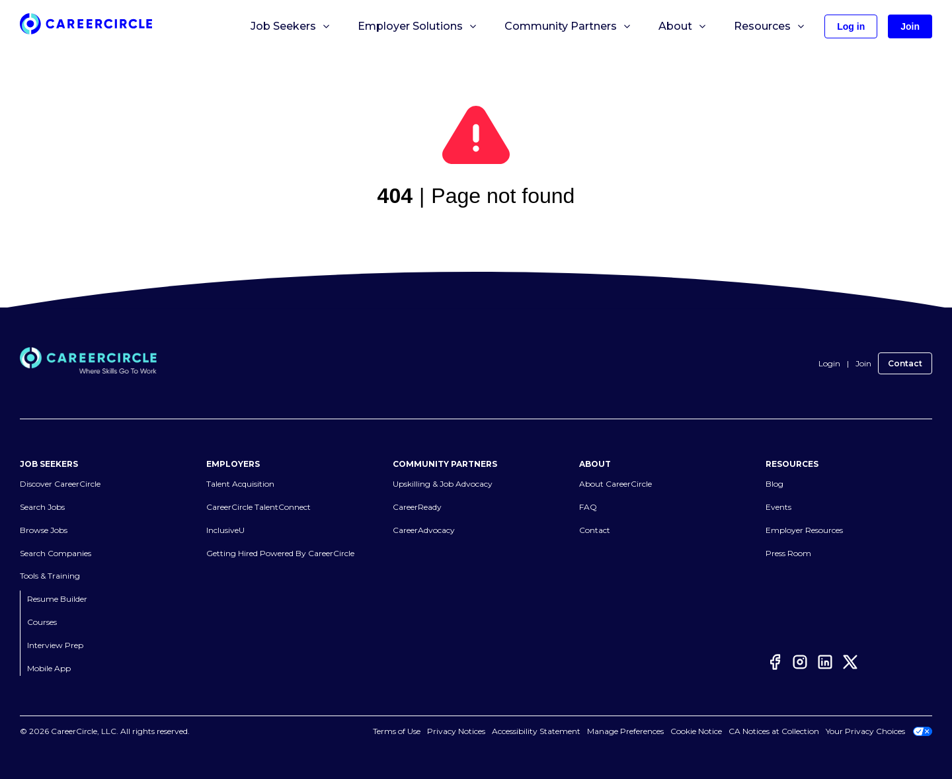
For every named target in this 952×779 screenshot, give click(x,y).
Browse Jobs (43, 530)
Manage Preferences (625, 731)
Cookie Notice (696, 731)
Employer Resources (804, 530)
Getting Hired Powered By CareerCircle (280, 553)
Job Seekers (291, 26)
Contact (905, 363)
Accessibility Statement (536, 731)
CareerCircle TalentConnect (258, 507)
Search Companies (55, 553)
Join (863, 363)
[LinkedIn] (825, 664)
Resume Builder (57, 599)
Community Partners (568, 26)
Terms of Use (396, 731)
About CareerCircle (615, 484)
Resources (770, 26)
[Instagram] (800, 664)
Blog (774, 484)
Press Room (788, 553)
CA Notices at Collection (774, 731)
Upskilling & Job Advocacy (443, 484)
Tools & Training (50, 576)
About (682, 26)
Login (829, 363)
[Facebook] (775, 664)
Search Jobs (42, 507)
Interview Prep (55, 645)
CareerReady (417, 507)
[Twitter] (850, 664)
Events (778, 507)
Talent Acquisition (240, 484)
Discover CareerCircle (60, 484)
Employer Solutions (418, 26)
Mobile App (49, 668)
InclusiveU (225, 530)
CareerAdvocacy (424, 530)
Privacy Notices (456, 731)
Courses (42, 622)
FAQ (588, 507)
